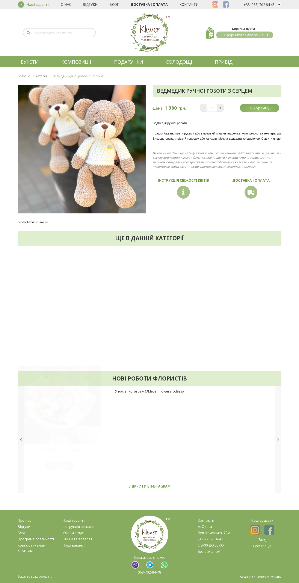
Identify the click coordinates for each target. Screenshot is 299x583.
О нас (66, 4)
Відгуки (90, 4)
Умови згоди (73, 532)
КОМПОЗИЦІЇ (76, 62)
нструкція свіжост (78, 526)
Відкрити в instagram (149, 492)
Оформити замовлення (246, 35)
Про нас (24, 520)
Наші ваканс (73, 545)
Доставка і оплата (149, 4)
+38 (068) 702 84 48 (259, 4)
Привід (224, 62)
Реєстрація (262, 546)
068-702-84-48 (149, 572)
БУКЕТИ (30, 62)
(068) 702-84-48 (210, 539)
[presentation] (21, 445)
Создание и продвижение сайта (260, 576)
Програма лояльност (35, 539)
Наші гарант (73, 520)
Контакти (189, 4)
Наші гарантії (38, 4)
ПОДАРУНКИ (128, 62)
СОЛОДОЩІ (179, 62)
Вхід (262, 539)
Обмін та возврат (77, 539)
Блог (114, 4)
